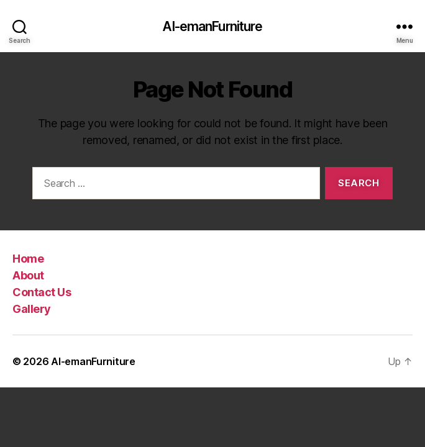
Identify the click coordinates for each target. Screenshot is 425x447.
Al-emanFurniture (212, 26)
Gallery (31, 308)
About (28, 275)
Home (27, 258)
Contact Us (41, 292)
